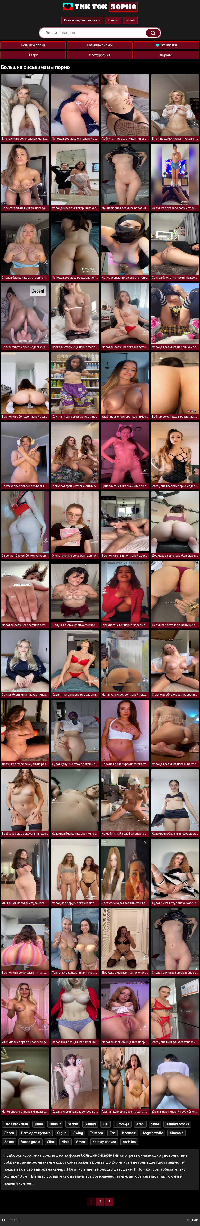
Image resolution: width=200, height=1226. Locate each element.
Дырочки (166, 55)
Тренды (113, 20)
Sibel (51, 1142)
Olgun (61, 1133)
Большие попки (33, 45)
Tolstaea (96, 1133)
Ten (112, 1133)
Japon (9, 1133)
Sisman (90, 1124)
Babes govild (30, 1142)
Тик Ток (100, 7)
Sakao (9, 1142)
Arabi (140, 1124)
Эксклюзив (166, 45)
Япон (155, 1124)
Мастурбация (99, 55)
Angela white (153, 1133)
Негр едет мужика (35, 1133)
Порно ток (11, 1220)
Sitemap (192, 1220)
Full (105, 1124)
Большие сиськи (100, 45)
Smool (81, 1142)
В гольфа (122, 1124)
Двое (39, 1124)
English (130, 20)
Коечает (129, 1133)
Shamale (176, 1133)
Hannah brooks (177, 1124)
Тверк (33, 55)
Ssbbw (73, 1124)
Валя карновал (16, 1124)
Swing (78, 1133)
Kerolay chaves (104, 1142)
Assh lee (129, 1142)
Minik (65, 1142)
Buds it (55, 1124)
